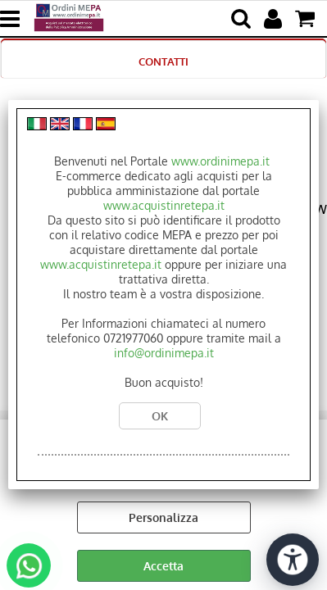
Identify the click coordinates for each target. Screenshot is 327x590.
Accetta (163, 566)
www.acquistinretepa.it (164, 205)
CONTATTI (163, 61)
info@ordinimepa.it (164, 353)
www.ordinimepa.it (220, 161)
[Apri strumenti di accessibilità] (292, 559)
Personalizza (163, 517)
